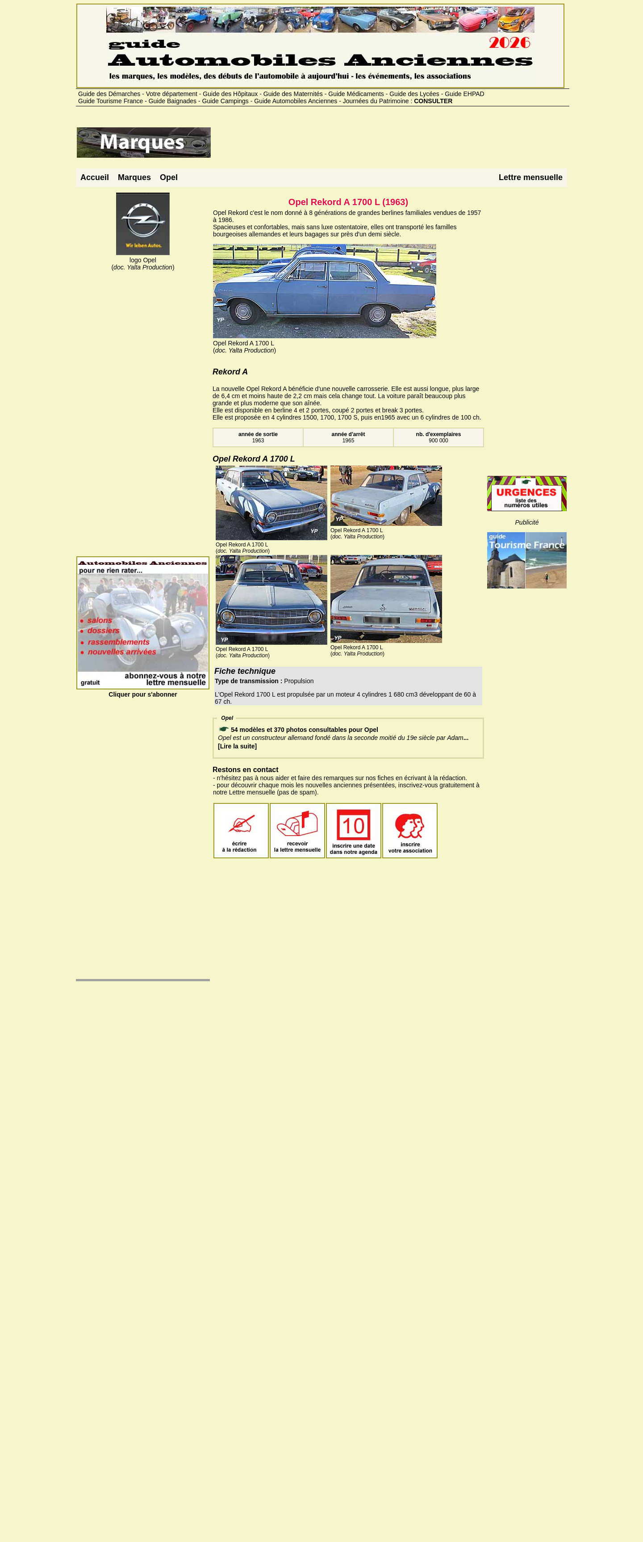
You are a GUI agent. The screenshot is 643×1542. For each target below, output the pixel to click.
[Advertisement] (374, 146)
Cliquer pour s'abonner (142, 691)
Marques (134, 177)
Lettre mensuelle (531, 177)
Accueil (94, 177)
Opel (169, 177)
